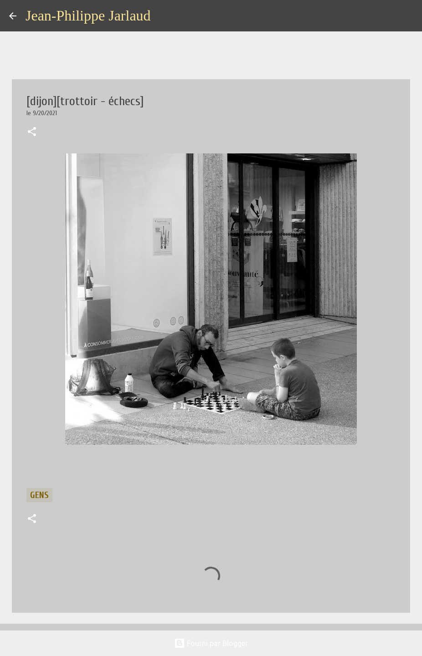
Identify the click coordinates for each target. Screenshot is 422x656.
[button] (31, 132)
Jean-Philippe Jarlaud (88, 15)
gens (39, 495)
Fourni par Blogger (211, 643)
